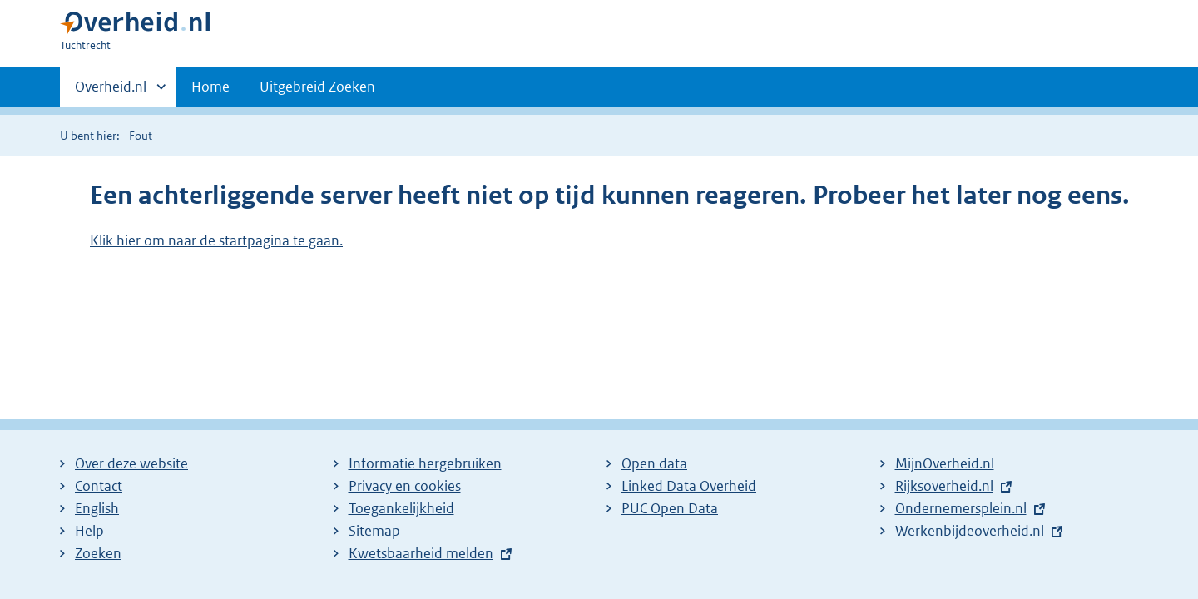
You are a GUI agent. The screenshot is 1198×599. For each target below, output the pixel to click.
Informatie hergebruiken (425, 463)
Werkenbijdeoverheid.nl (969, 531)
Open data (654, 463)
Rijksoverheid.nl (944, 486)
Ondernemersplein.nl (961, 508)
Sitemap (374, 531)
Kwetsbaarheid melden (421, 553)
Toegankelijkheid (401, 508)
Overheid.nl (110, 91)
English (97, 508)
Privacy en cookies (405, 486)
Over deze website (131, 463)
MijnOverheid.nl (944, 463)
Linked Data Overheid (688, 486)
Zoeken (98, 553)
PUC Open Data (669, 508)
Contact (98, 486)
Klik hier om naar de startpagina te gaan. (216, 240)
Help (89, 531)
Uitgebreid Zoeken (317, 86)
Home (210, 86)
